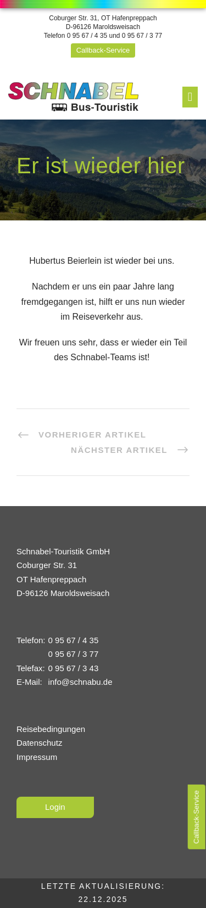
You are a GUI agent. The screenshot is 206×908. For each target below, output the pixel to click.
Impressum (36, 757)
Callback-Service (103, 50)
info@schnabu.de (80, 681)
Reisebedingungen (50, 729)
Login (55, 806)
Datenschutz (39, 742)
